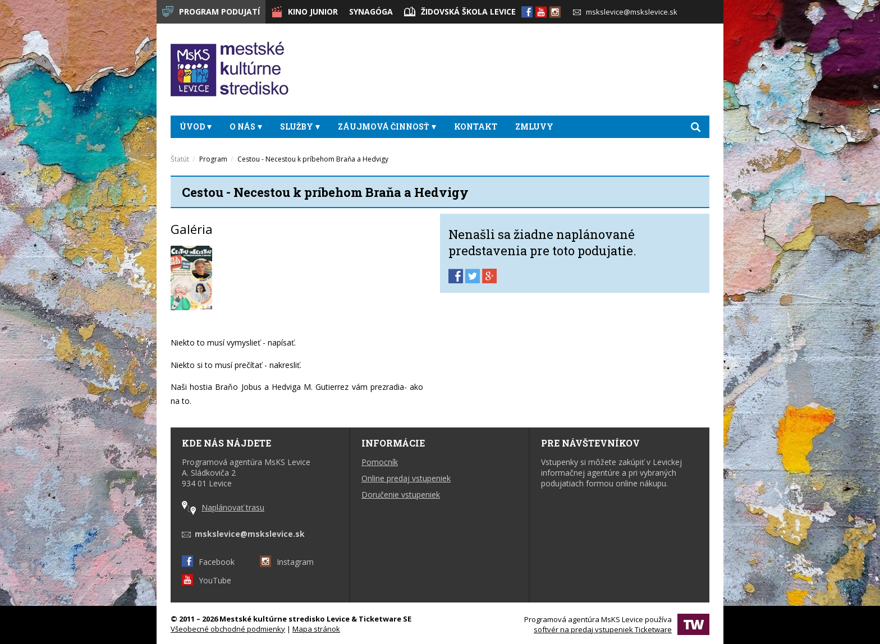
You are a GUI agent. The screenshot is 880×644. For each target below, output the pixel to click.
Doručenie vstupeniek (400, 494)
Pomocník (379, 462)
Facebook (208, 561)
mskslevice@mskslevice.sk (625, 12)
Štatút (180, 159)
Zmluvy (534, 126)
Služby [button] (300, 126)
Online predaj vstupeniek (406, 478)
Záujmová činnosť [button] (387, 126)
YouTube (206, 580)
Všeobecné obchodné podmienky (228, 629)
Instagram (287, 561)
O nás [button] (246, 126)
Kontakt (475, 126)
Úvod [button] (196, 126)
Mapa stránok (316, 629)
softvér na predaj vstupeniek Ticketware (603, 629)
